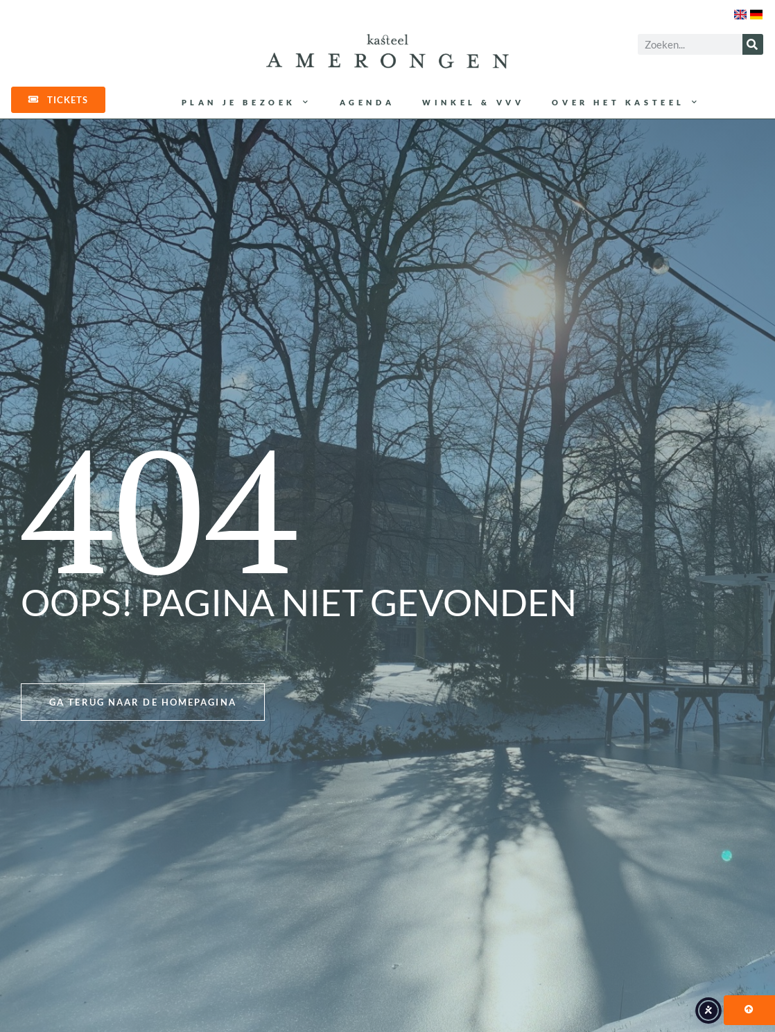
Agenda (367, 102)
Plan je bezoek (247, 102)
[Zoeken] (752, 44)
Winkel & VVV (473, 102)
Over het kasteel (626, 102)
